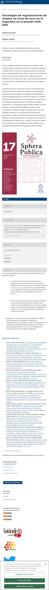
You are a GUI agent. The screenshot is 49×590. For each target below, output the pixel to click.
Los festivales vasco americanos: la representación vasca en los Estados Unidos (26, 355)
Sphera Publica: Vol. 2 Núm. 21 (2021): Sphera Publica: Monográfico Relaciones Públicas (26, 358)
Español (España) (9, 499)
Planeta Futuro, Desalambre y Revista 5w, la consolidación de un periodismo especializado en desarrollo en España (26, 442)
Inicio (4, 9)
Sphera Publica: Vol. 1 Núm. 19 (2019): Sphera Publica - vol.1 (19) (26, 377)
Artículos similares (10, 338)
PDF (7, 199)
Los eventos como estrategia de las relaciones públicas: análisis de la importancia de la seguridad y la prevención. (25, 430)
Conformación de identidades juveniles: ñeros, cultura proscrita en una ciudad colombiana (26, 384)
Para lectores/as (8, 467)
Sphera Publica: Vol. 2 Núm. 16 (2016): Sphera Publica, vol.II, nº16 (26, 350)
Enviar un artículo (13, 482)
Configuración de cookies (24, 576)
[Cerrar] (45, 565)
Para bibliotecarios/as (10, 473)
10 (18, 451)
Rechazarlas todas (24, 581)
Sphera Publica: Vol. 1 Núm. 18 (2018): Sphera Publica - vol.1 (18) (25, 445)
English (5, 496)
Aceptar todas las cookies (24, 587)
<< (3, 451)
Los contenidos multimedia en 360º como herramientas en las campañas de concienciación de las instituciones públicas (25, 396)
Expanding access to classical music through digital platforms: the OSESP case (24, 407)
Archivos (12, 9)
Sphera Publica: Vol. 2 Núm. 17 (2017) (19, 425)
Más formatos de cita (13, 235)
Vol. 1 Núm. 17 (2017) (24, 9)
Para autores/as (8, 470)
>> (21, 451)
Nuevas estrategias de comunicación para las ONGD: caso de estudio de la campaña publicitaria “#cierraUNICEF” (24, 364)
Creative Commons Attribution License (23, 287)
